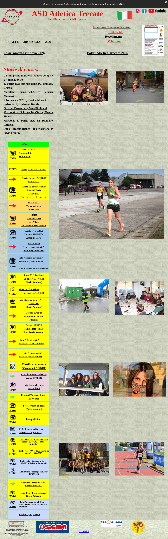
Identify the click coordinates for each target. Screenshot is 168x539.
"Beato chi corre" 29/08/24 (34, 178)
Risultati (34, 319)
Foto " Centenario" (29, 340)
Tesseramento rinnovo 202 (23, 53)
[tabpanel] (151, 11)
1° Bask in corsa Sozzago (31, 429)
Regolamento (114, 36)
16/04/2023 (37, 453)
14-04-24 (39, 279)
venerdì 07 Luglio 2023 (30, 432)
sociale (36, 514)
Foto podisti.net (34, 419)
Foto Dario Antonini (34, 332)
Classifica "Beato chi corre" (34, 483)
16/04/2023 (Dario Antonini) (37, 443)
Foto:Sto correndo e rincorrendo (33, 268)
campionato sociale (33, 316)
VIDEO (13, 169)
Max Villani (33, 222)
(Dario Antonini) (34, 282)
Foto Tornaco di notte (34, 405)
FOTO (12, 223)
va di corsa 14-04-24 (34, 293)
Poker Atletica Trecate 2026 (107, 53)
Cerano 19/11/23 (34, 312)
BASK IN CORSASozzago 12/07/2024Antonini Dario (34, 234)
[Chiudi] (165, 2)
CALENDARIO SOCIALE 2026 (29, 42)
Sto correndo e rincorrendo (33, 197)
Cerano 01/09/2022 (33, 485)
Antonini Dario (34, 190)
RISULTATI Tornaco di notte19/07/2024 (33, 206)
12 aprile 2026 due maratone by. (22, 83)
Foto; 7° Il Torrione (34, 275)
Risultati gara (25, 514)
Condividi (84, 531)
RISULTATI (33, 181)
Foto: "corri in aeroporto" (31, 258)
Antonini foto (25, 153)
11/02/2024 (33, 303)
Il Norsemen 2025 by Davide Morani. (25, 100)
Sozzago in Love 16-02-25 (33, 169)
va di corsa (29, 279)
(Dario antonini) (34, 409)
